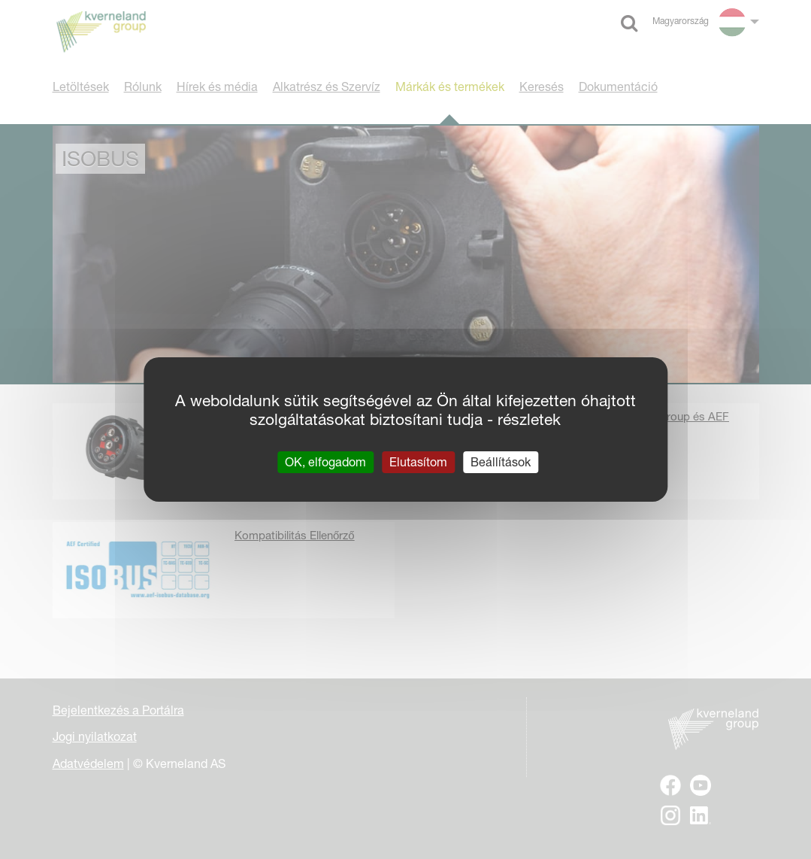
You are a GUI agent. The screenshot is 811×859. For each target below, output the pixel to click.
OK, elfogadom (325, 461)
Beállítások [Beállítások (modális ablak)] (501, 461)
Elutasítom (418, 461)
